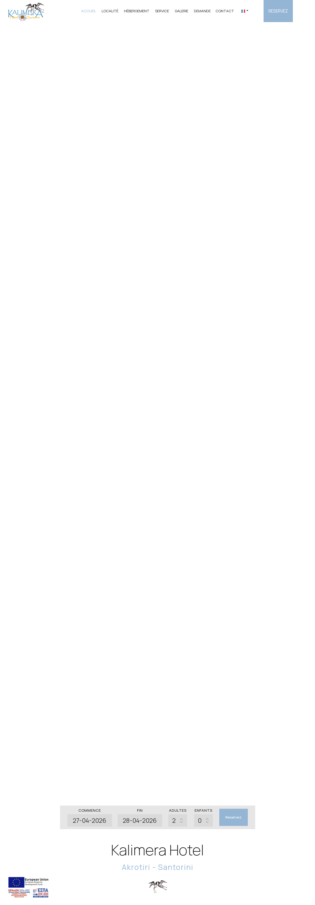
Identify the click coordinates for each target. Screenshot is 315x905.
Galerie (181, 11)
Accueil (88, 11)
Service (162, 11)
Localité (110, 11)
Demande (202, 11)
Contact (225, 11)
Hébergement (136, 11)
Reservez (278, 11)
